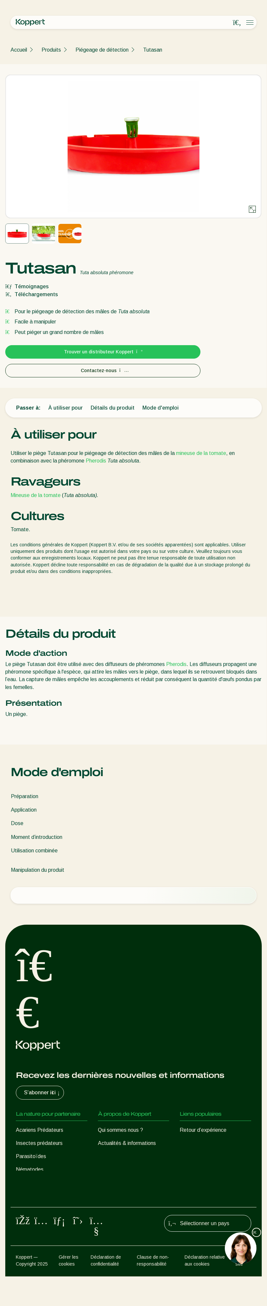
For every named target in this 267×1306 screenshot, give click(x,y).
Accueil (19, 50)
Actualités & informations (127, 1143)
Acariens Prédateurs (39, 1130)
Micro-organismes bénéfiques (50, 1190)
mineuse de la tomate (201, 453)
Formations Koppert (121, 1156)
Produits (51, 50)
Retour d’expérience (203, 1130)
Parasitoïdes (31, 1156)
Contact (107, 1182)
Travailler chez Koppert (125, 1169)
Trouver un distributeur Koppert (103, 351)
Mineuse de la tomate (36, 495)
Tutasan (152, 50)
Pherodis (96, 460)
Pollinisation (29, 1217)
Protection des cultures (43, 1203)
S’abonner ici (42, 1092)
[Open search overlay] (237, 22)
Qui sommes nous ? (120, 1130)
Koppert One (195, 1143)
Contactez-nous (103, 370)
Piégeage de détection (102, 50)
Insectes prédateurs (39, 1143)
